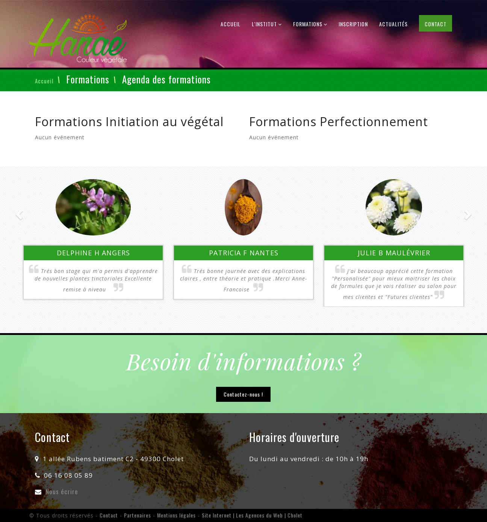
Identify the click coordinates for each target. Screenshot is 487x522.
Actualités (393, 24)
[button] (52, 238)
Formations (310, 24)
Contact (435, 24)
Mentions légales (176, 515)
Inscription (353, 24)
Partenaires (137, 515)
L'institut (267, 24)
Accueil (230, 24)
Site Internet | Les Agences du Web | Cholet (252, 515)
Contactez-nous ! (243, 394)
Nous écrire (61, 491)
